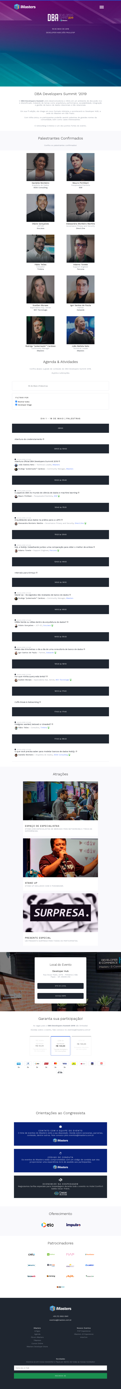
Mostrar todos (22, 402)
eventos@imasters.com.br (60, 1320)
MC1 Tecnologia (40, 310)
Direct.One (80, 228)
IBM (80, 187)
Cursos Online (37, 1343)
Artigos (37, 1331)
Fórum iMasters (37, 1337)
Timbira (40, 269)
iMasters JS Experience (83, 1334)
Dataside (80, 310)
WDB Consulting (40, 187)
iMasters (40, 351)
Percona (80, 269)
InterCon (83, 1337)
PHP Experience (83, 1331)
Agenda (37, 1334)
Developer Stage (23, 405)
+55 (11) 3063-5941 (60, 1316)
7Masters (37, 1340)
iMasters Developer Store (37, 1347)
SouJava (40, 228)
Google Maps (60, 996)
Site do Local (60, 986)
